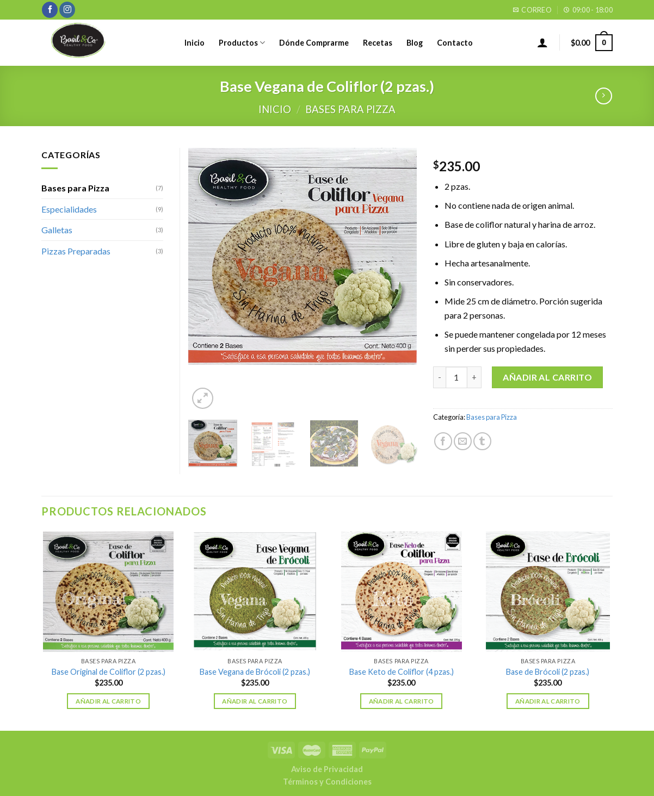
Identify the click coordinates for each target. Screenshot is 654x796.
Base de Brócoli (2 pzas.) (547, 671)
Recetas (377, 42)
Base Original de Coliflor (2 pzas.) (108, 671)
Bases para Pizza (350, 109)
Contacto (455, 42)
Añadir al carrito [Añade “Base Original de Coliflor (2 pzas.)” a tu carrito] (108, 701)
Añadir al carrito (547, 377)
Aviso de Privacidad (327, 769)
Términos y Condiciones (327, 781)
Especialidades (69, 209)
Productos (242, 43)
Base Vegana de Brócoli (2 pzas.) (255, 671)
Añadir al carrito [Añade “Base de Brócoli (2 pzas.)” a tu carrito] (548, 701)
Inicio (194, 42)
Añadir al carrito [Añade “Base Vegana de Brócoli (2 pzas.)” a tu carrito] (254, 701)
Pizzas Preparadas (75, 251)
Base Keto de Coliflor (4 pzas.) (401, 671)
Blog (414, 42)
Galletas (56, 230)
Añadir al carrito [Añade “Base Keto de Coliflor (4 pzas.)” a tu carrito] (401, 701)
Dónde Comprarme (314, 42)
